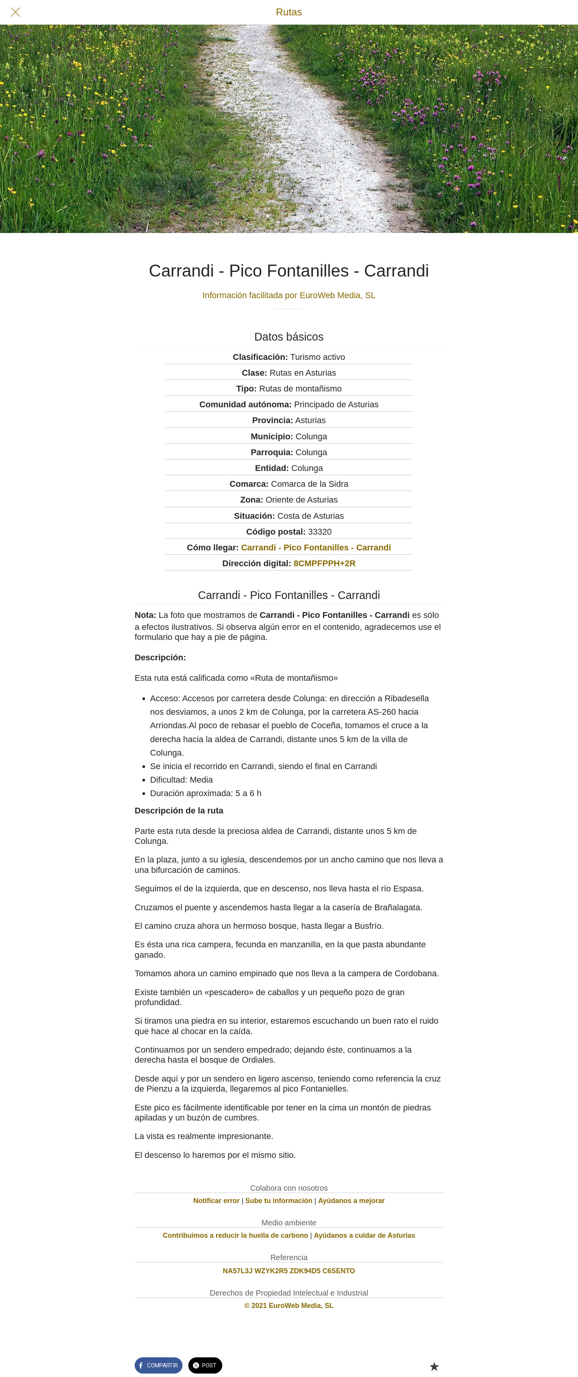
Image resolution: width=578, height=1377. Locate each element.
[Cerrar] (15, 12)
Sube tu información (279, 1201)
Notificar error (216, 1201)
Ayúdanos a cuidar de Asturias (365, 1235)
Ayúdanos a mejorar (351, 1201)
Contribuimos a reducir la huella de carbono (235, 1235)
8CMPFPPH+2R (325, 563)
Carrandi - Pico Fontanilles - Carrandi (316, 547)
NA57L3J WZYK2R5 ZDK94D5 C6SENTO (289, 1271)
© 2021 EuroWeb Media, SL (289, 1306)
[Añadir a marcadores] (434, 1366)
